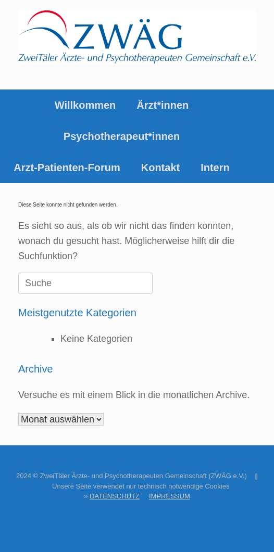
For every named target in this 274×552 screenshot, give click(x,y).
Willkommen (85, 105)
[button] (258, 136)
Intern (215, 167)
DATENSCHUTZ (115, 496)
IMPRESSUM (169, 496)
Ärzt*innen (162, 105)
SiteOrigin (158, 532)
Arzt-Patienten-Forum (67, 167)
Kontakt (160, 167)
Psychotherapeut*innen (122, 136)
